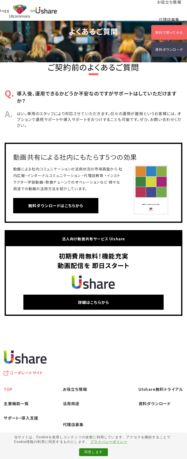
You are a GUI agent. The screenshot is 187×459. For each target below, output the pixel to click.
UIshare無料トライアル (161, 389)
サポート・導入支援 (21, 418)
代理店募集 (169, 19)
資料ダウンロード (169, 49)
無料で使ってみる (169, 32)
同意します (93, 452)
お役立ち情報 (75, 389)
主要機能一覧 (16, 403)
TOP (8, 389)
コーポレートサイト (26, 372)
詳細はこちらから (93, 302)
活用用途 (71, 403)
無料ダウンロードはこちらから (56, 205)
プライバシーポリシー (108, 442)
